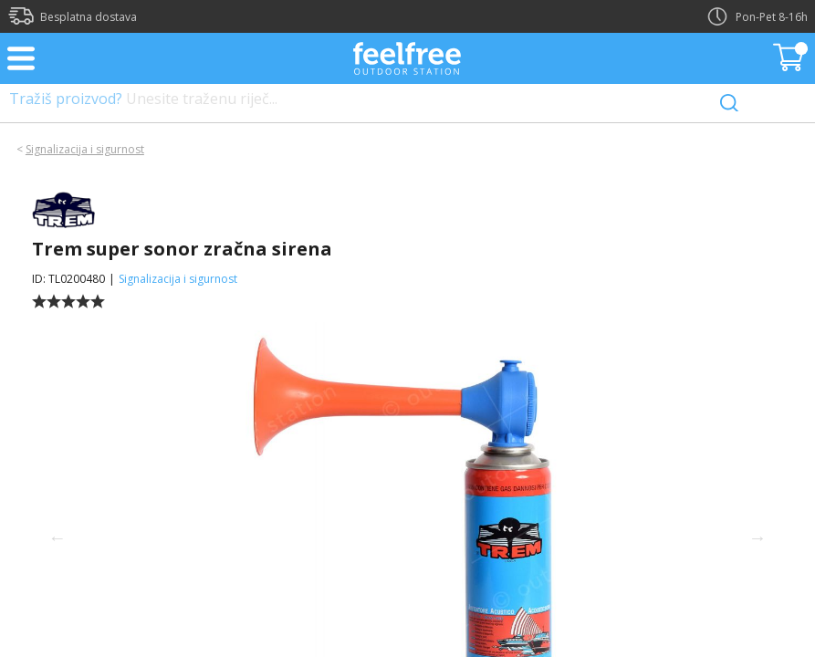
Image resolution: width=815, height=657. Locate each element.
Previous (57, 537)
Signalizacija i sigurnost (85, 149)
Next (757, 537)
